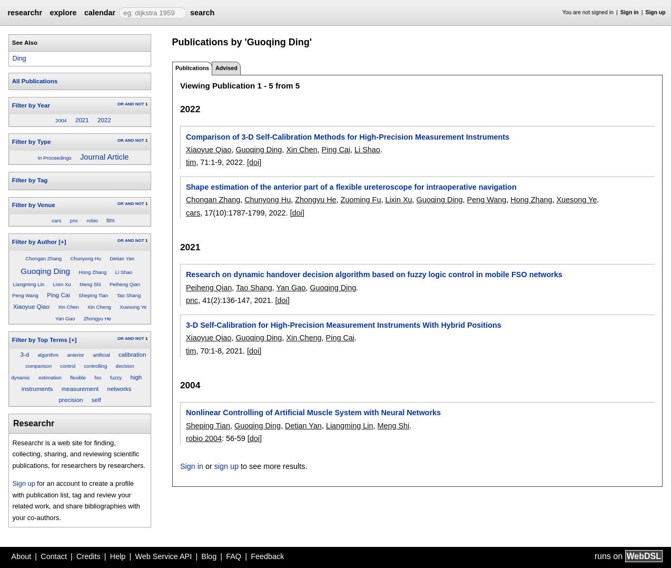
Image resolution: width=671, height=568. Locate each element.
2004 (60, 120)
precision (70, 400)
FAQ (233, 556)
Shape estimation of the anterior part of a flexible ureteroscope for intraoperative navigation (351, 187)
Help (118, 556)
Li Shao (124, 272)
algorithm (47, 355)
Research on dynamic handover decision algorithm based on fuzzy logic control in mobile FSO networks (374, 274)
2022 (104, 120)
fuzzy (116, 377)
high (136, 377)
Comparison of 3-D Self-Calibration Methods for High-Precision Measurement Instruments (347, 137)
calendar (99, 12)
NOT (139, 104)
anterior (75, 355)
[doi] (254, 162)
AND (129, 104)
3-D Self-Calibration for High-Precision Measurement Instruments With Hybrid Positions (343, 325)
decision (125, 366)
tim (110, 220)
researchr (24, 12)
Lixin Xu (62, 284)
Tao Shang (128, 295)
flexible (78, 377)
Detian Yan (122, 258)
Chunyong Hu (85, 258)
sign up (226, 466)
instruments (37, 389)
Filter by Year (31, 105)
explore (63, 12)
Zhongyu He (97, 318)
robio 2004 (204, 438)
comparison (38, 366)
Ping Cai (58, 295)
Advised (226, 68)
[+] (62, 242)
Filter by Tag (30, 180)
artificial (101, 355)
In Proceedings (55, 158)
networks (119, 389)
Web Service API (163, 556)
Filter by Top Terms (39, 340)
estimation (50, 377)
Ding (19, 58)
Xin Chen (68, 307)
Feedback (267, 556)
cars (56, 220)
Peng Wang (25, 295)
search (202, 12)
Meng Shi (90, 284)
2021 (82, 120)
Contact (54, 556)
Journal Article (104, 157)
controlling (95, 366)
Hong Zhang (92, 272)
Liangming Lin (28, 284)
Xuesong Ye (133, 307)
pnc (74, 220)
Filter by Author (34, 242)
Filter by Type (31, 142)
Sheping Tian (93, 295)
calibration (132, 354)
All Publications (34, 81)
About (22, 556)
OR (120, 104)
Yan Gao (65, 318)
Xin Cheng (99, 307)
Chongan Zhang (43, 258)
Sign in (629, 12)
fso (98, 377)
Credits (88, 556)
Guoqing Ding (45, 271)
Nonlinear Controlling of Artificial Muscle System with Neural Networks (313, 412)
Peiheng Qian (125, 284)
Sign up (656, 12)
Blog (208, 556)
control (67, 366)
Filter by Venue (33, 205)
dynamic (20, 377)
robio (92, 220)
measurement (80, 389)
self (96, 400)
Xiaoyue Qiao (31, 306)
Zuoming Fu (361, 199)
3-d (24, 354)
